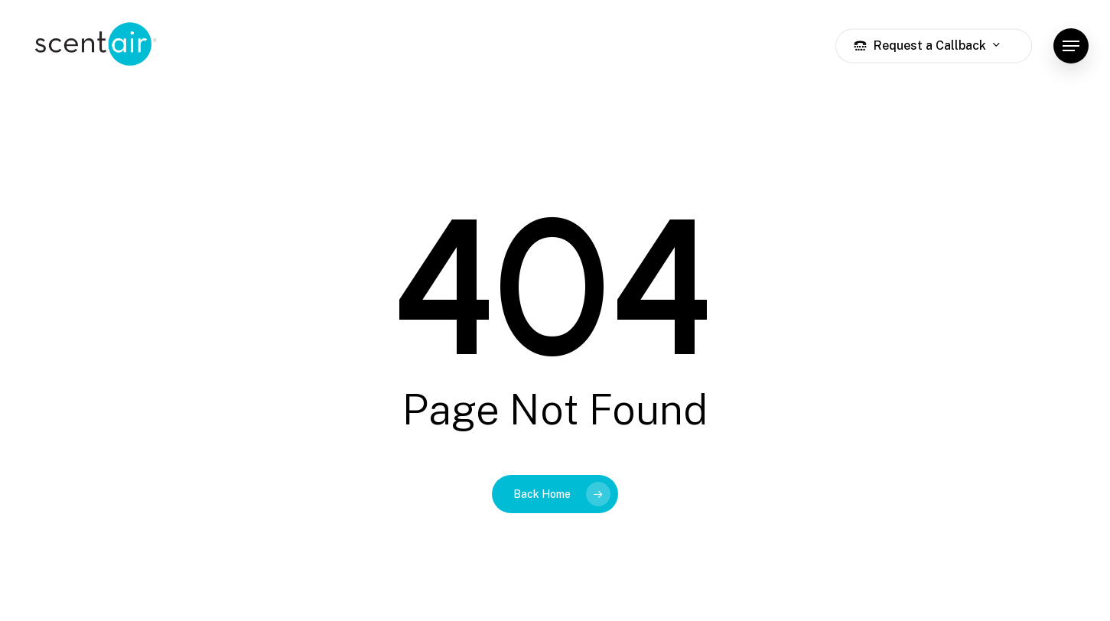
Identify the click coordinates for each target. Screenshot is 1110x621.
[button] (1071, 46)
